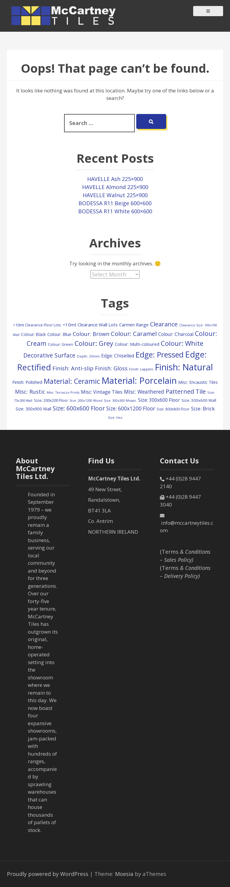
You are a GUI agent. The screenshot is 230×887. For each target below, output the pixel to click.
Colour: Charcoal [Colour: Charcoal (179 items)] (175, 334)
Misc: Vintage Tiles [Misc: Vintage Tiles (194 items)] (101, 392)
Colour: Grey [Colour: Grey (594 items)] (94, 343)
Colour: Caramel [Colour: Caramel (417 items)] (134, 333)
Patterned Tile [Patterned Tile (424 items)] (186, 391)
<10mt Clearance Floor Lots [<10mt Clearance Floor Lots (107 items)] (37, 325)
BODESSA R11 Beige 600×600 (115, 203)
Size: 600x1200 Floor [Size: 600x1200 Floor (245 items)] (130, 408)
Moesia (124, 873)
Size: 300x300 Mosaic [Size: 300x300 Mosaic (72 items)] (120, 400)
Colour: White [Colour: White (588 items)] (182, 343)
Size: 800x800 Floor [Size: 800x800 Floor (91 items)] (173, 409)
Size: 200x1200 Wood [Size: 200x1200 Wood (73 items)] (85, 400)
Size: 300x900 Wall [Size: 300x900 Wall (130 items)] (33, 409)
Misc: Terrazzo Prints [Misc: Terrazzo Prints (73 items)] (63, 392)
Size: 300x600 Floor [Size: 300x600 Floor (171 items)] (159, 400)
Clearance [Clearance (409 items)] (164, 324)
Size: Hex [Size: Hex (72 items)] (115, 418)
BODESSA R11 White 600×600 (115, 211)
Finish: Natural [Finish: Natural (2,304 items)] (184, 367)
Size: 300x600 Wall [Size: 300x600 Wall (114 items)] (198, 400)
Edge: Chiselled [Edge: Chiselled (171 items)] (117, 356)
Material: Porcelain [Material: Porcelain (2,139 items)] (139, 380)
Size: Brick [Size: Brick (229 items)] (203, 408)
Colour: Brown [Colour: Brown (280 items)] (91, 333)
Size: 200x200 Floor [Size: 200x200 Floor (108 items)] (51, 400)
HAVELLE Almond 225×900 (115, 187)
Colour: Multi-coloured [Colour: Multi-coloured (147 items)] (137, 344)
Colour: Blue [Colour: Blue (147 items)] (59, 334)
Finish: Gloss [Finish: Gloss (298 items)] (111, 368)
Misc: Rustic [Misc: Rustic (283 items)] (30, 391)
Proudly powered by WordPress (47, 873)
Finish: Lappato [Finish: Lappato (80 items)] (141, 369)
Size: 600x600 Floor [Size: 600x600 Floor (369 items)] (79, 408)
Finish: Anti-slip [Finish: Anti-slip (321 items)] (72, 368)
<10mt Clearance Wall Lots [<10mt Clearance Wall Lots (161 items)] (90, 325)
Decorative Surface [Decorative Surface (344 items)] (49, 355)
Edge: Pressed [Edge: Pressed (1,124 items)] (160, 354)
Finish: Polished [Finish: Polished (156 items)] (27, 382)
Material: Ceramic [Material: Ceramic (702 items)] (72, 381)
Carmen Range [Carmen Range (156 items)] (134, 325)
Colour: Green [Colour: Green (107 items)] (60, 344)
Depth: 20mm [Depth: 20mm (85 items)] (88, 356)
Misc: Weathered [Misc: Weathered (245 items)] (144, 391)
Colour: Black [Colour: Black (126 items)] (33, 334)
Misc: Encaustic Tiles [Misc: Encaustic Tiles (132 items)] (198, 382)
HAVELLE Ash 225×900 (115, 178)
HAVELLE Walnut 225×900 (115, 195)
